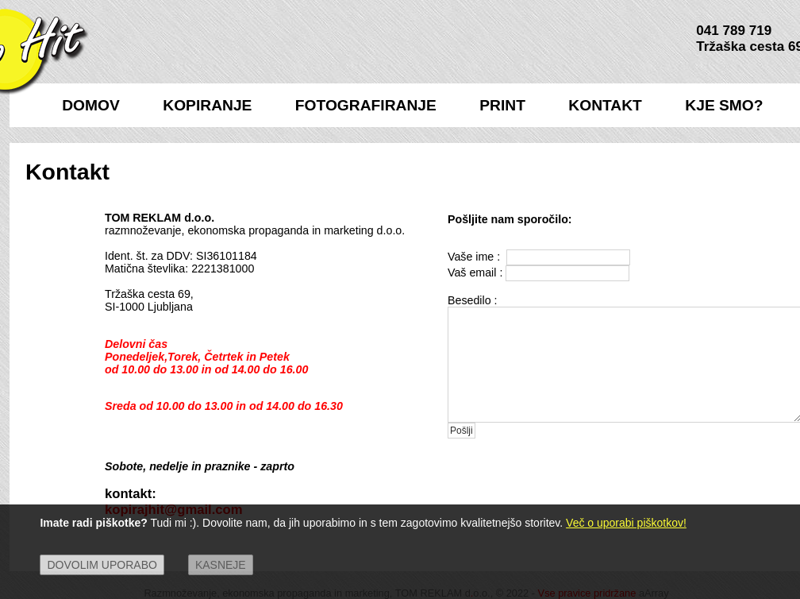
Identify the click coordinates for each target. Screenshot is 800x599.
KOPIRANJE (207, 105)
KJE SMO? (724, 105)
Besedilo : (473, 300)
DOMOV (91, 105)
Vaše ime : (475, 256)
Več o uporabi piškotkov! (626, 522)
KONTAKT (605, 105)
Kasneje (220, 564)
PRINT (502, 105)
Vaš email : (475, 272)
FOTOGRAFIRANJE (366, 105)
